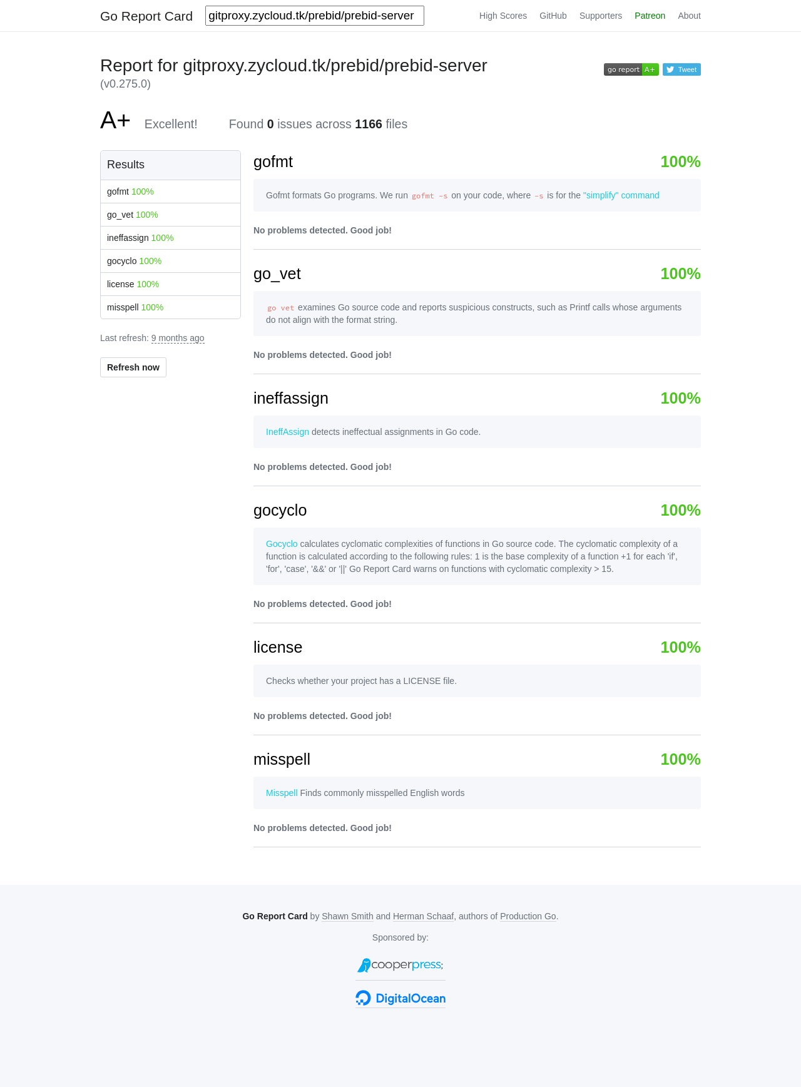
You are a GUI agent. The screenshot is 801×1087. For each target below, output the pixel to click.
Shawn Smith (347, 916)
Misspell (282, 793)
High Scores (503, 16)
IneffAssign (287, 432)
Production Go (528, 916)
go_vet (132, 215)
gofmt (130, 191)
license (133, 284)
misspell (135, 307)
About (689, 16)
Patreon (650, 16)
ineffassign (140, 238)
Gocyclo (282, 544)
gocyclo (134, 261)
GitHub (553, 16)
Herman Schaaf (423, 916)
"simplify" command (621, 195)
